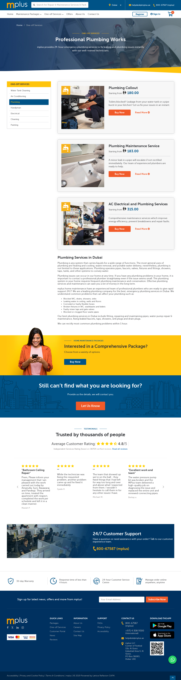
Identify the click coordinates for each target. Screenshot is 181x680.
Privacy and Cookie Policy (32, 676)
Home (10, 14)
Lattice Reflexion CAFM (104, 676)
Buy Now (119, 112)
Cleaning (15, 119)
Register (140, 14)
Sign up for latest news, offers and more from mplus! (49, 599)
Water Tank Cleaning (20, 90)
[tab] (116, 107)
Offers (69, 14)
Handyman (16, 108)
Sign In (155, 14)
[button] (115, 5)
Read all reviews (119, 449)
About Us (80, 14)
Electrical (15, 113)
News (52, 635)
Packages (54, 623)
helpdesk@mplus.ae (139, 5)
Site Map (78, 635)
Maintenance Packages (28, 14)
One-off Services (53, 14)
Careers (77, 627)
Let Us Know (90, 406)
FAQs (99, 623)
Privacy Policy (103, 627)
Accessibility (103, 631)
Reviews (53, 640)
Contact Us (93, 14)
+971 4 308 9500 (134, 630)
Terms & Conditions (55, 676)
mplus (68, 676)
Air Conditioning (18, 96)
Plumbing (15, 102)
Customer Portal (57, 631)
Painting (14, 125)
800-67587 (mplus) (163, 5)
